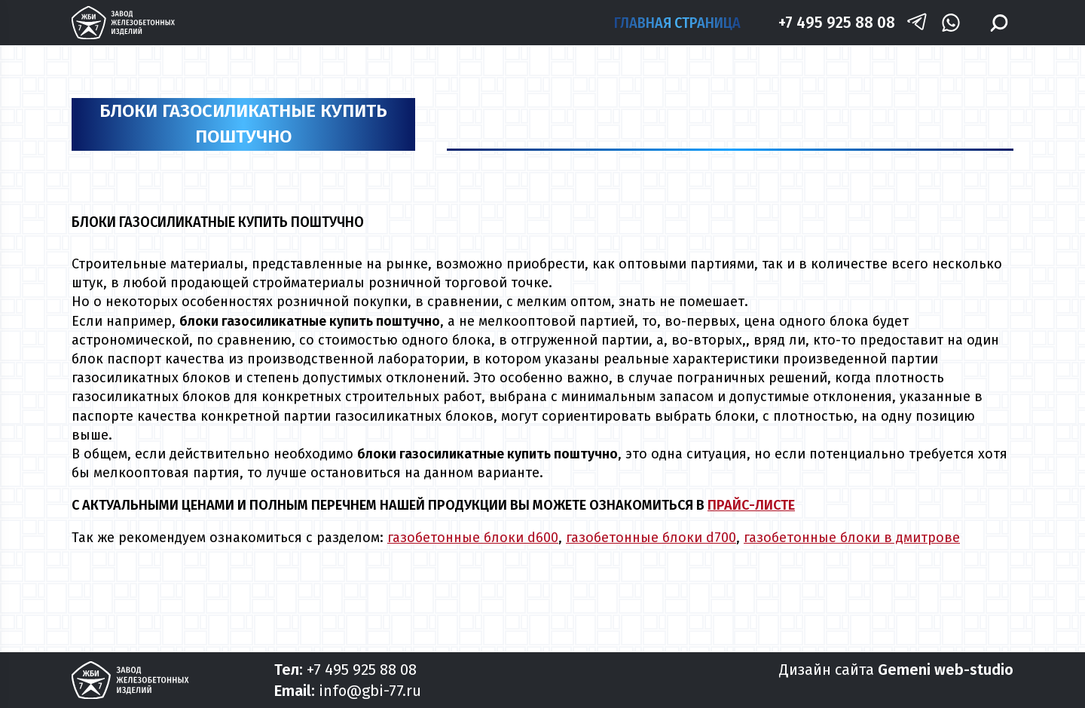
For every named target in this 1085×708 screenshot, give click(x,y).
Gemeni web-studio (945, 669)
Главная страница (677, 23)
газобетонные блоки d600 (472, 537)
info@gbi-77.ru (370, 691)
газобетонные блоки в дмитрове (852, 537)
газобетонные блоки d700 (651, 537)
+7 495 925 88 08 (836, 22)
